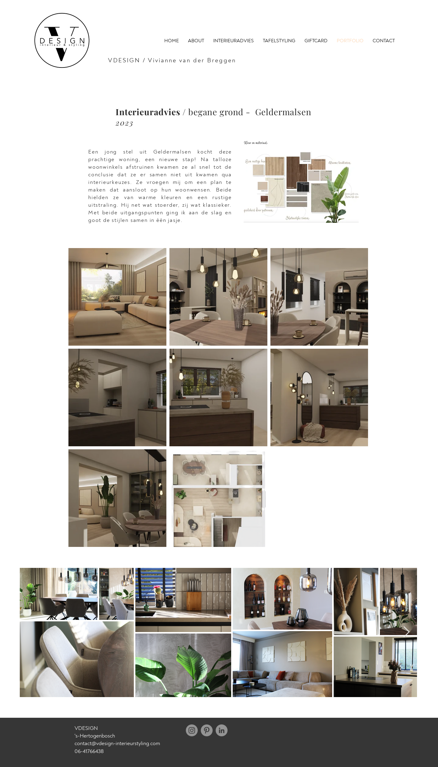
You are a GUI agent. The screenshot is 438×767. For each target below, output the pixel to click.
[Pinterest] (207, 730)
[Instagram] (192, 730)
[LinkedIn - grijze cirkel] (222, 730)
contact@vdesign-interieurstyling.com (117, 743)
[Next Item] (406, 632)
